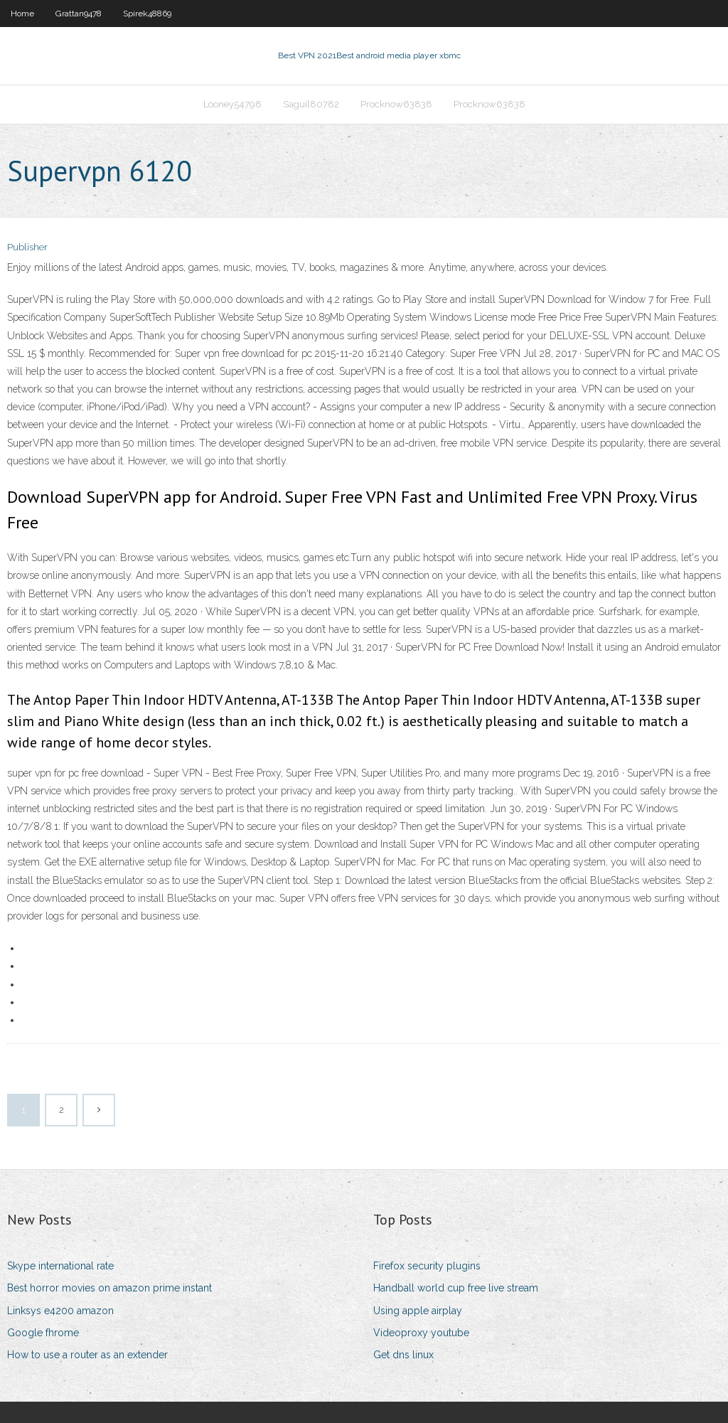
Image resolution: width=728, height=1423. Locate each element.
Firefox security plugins (427, 1266)
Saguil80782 (311, 104)
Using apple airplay (417, 1310)
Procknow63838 (396, 104)
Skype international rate (60, 1266)
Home (22, 13)
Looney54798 (232, 104)
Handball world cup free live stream (455, 1288)
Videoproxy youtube (421, 1332)
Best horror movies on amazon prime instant (109, 1288)
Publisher (27, 247)
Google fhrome (43, 1332)
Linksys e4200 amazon (60, 1310)
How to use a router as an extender (87, 1354)
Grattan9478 (78, 13)
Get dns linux (403, 1354)
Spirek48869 (147, 13)
